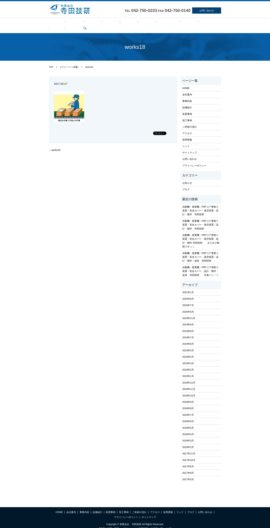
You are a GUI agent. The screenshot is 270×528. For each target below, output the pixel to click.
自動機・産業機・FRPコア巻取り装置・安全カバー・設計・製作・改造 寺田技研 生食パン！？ (200, 266)
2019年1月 (188, 371)
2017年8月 (188, 467)
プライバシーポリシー (194, 160)
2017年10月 (188, 454)
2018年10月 (188, 390)
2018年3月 (188, 435)
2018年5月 (188, 422)
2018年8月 (188, 403)
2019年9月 (188, 319)
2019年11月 (188, 312)
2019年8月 (188, 325)
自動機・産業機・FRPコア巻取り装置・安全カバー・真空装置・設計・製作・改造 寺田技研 (200, 251)
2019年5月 (188, 345)
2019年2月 (188, 364)
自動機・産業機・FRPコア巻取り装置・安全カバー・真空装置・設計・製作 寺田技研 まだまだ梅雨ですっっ (200, 235)
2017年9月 (188, 461)
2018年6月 (188, 416)
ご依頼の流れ (136, 22)
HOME (54, 22)
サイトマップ (189, 147)
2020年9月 (188, 293)
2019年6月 (188, 338)
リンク (178, 22)
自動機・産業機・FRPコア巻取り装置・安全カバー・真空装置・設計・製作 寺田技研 (200, 205)
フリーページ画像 (69, 62)
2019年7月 (188, 332)
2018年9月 (188, 396)
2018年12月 (188, 377)
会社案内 (67, 22)
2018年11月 (188, 383)
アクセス (152, 22)
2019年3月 (188, 358)
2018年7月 (188, 409)
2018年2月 (188, 441)
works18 (55, 144)
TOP (51, 62)
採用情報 (166, 22)
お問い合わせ (206, 10)
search (199, 22)
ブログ (189, 22)
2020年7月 (188, 299)
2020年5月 (188, 306)
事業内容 (80, 22)
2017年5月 (188, 474)
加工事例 (121, 22)
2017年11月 (188, 448)
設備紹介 (93, 22)
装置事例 (107, 22)
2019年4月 (188, 351)
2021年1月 (188, 287)
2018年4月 (188, 428)
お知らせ (187, 177)
